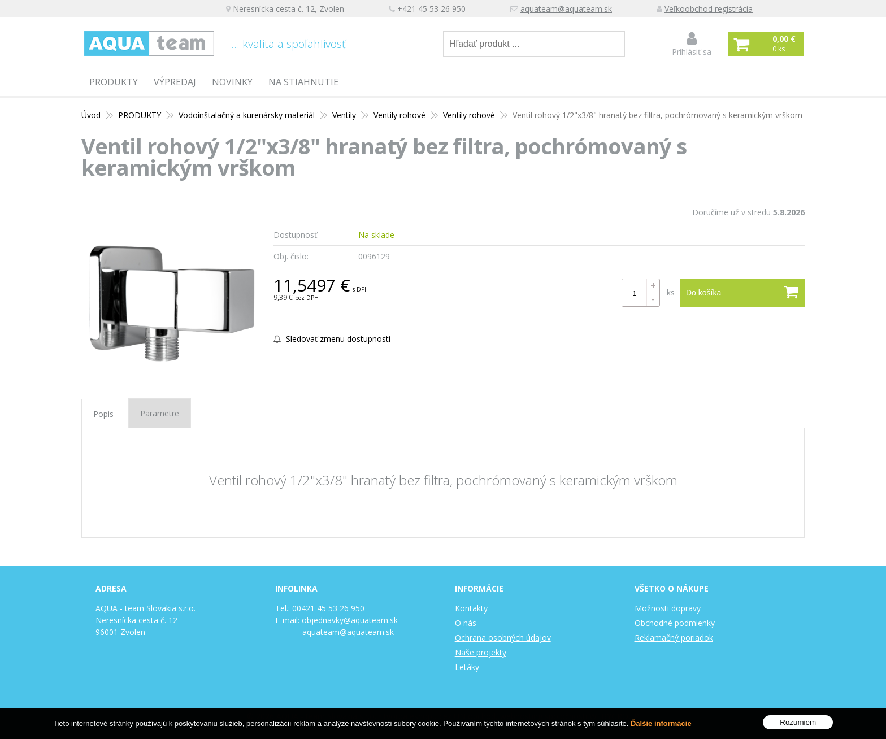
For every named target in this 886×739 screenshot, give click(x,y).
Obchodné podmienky (675, 623)
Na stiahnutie (303, 82)
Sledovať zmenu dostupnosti (331, 338)
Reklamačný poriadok (674, 637)
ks (671, 292)
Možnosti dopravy (668, 608)
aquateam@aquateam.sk (566, 8)
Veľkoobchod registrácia (708, 8)
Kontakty (471, 608)
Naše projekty (480, 652)
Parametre (159, 413)
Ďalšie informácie (661, 724)
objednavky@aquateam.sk (350, 620)
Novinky (232, 82)
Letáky (467, 667)
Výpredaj (175, 82)
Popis (103, 413)
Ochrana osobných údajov (503, 637)
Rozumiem (798, 724)
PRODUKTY (113, 82)
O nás (465, 623)
